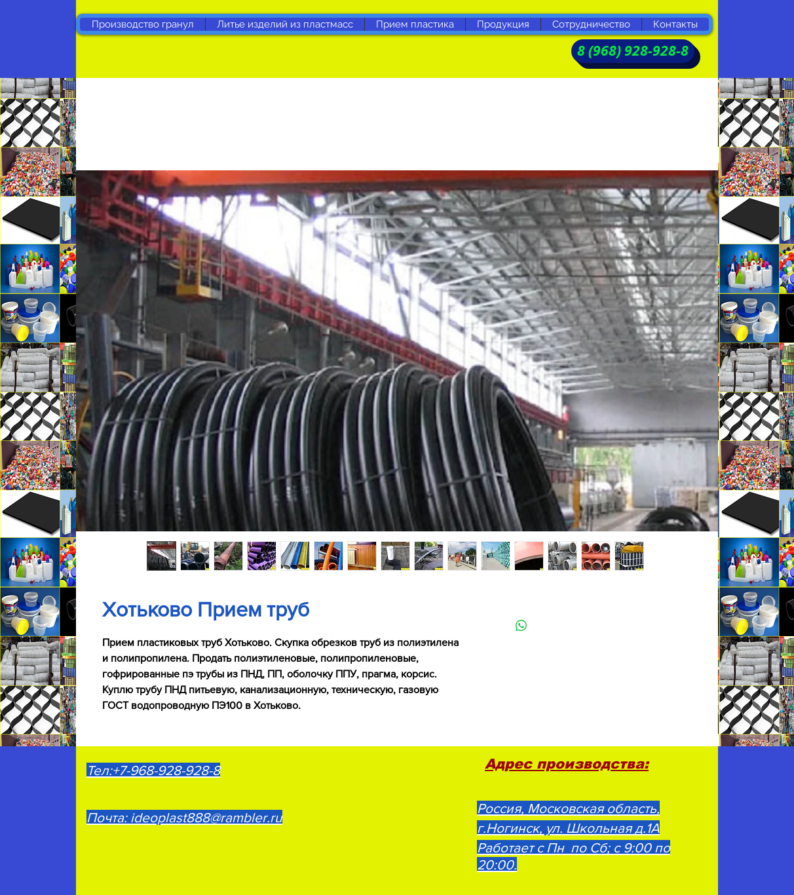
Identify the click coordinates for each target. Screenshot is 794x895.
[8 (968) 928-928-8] (632, 51)
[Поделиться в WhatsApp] (521, 626)
